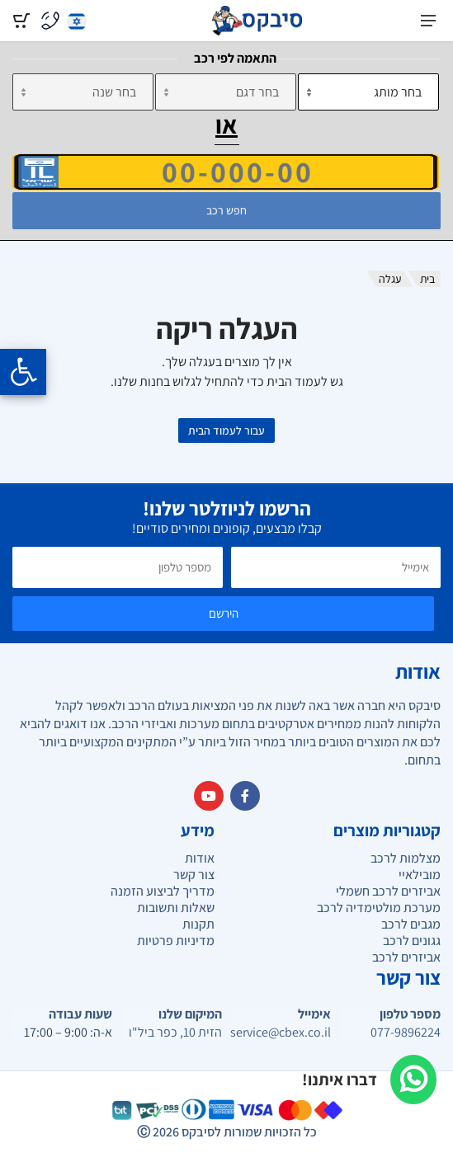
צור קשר (194, 874)
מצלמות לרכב (405, 858)
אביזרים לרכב (406, 957)
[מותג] (368, 92)
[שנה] (82, 92)
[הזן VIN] (225, 171)
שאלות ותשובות (176, 907)
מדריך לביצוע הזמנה (163, 891)
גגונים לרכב (412, 940)
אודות (200, 858)
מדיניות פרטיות (176, 940)
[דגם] (225, 92)
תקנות (198, 924)
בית (427, 278)
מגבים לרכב (411, 924)
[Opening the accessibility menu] (23, 372)
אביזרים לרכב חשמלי (388, 891)
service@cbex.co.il (282, 1032)
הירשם (223, 613)
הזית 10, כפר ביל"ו (175, 1032)
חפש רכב (226, 210)
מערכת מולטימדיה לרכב (379, 907)
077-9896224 (405, 1032)
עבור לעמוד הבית (226, 430)
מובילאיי (420, 874)
